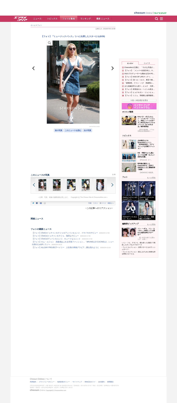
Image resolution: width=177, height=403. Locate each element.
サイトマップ (77, 382)
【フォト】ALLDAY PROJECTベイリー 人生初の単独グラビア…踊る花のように (65, 247)
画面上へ (111, 203)
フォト (39, 25)
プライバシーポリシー (47, 382)
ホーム (33, 25)
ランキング (85, 19)
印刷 (89, 203)
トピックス (52, 19)
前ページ (103, 203)
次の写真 (87, 130)
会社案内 (101, 382)
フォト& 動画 (68, 19)
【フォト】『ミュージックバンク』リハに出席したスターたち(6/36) (73, 36)
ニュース (37, 19)
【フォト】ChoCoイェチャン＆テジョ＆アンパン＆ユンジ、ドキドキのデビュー (65, 233)
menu (163, 19)
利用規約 (33, 382)
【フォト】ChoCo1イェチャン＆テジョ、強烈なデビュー (55, 236)
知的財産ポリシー (63, 382)
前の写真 (58, 130)
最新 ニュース (102, 19)
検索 (157, 19)
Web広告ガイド (90, 382)
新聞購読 (110, 382)
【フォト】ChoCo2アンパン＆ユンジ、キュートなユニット (56, 239)
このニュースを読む (73, 130)
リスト (95, 203)
